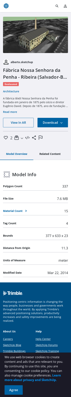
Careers (8, 339)
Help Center (43, 339)
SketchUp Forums (47, 345)
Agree (13, 390)
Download (53, 122)
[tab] (16, 154)
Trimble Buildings (14, 351)
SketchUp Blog (12, 345)
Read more (10, 112)
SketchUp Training (47, 351)
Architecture (11, 91)
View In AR (18, 122)
